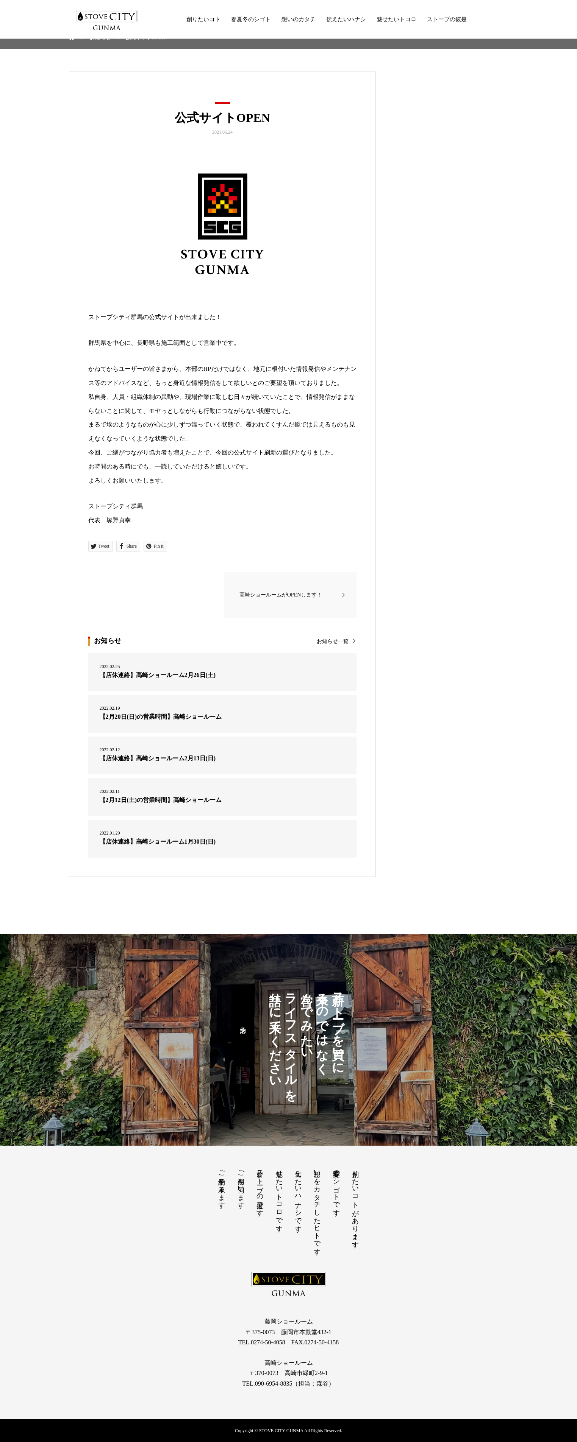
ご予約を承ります (221, 1185)
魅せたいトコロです (279, 1197)
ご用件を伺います (241, 1185)
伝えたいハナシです (298, 1197)
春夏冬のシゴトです (336, 1189)
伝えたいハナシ (346, 19)
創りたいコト (203, 19)
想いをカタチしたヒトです (317, 1209)
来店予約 (242, 1022)
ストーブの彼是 (447, 19)
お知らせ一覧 (333, 641)
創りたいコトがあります (355, 1205)
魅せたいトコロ (396, 19)
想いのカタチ (298, 19)
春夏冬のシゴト (251, 19)
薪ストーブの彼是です (260, 1189)
